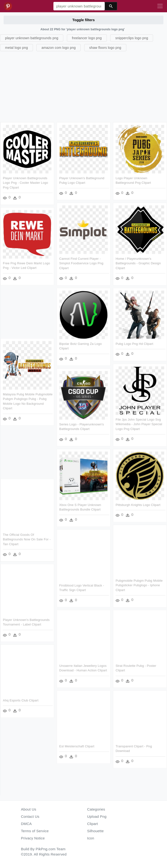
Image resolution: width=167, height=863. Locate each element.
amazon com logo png (58, 48)
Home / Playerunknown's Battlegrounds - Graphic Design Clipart (138, 263)
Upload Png (97, 816)
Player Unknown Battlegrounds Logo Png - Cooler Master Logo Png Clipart (25, 182)
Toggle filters (83, 20)
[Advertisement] (83, 86)
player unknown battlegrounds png (31, 38)
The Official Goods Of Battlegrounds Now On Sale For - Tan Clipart (27, 539)
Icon (90, 838)
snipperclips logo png (131, 38)
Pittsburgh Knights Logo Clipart (138, 505)
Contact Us (30, 816)
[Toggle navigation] (160, 6)
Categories (96, 809)
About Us (28, 809)
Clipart (92, 824)
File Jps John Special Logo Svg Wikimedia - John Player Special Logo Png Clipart (139, 424)
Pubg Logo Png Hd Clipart (134, 343)
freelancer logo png (87, 38)
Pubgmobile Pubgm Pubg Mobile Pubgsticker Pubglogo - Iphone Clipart (139, 585)
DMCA (26, 824)
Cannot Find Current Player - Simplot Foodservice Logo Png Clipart (81, 263)
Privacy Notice (33, 838)
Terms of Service (35, 831)
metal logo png (16, 48)
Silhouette (95, 831)
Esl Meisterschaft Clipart (76, 746)
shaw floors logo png (105, 48)
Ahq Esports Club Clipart (21, 700)
